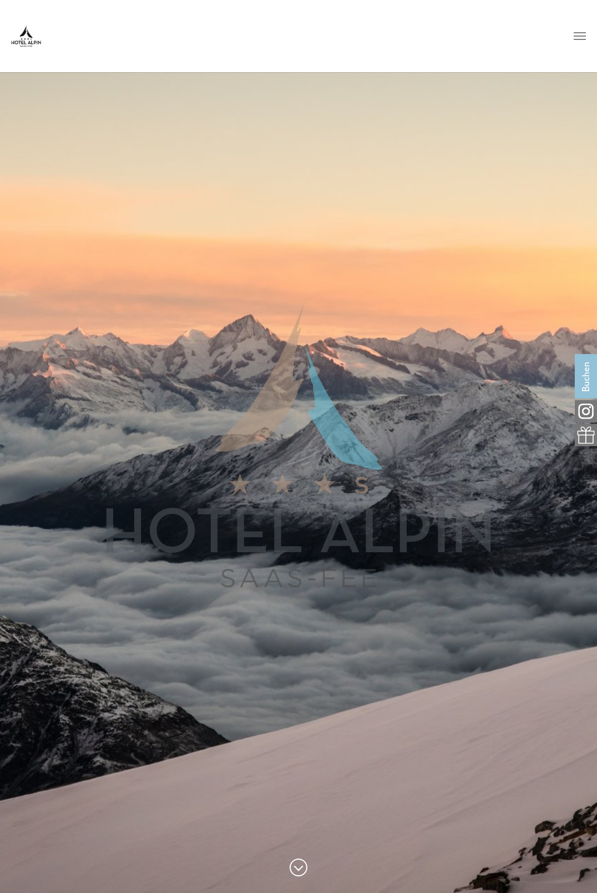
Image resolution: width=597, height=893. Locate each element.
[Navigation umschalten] (580, 36)
